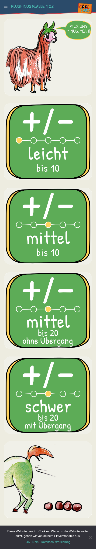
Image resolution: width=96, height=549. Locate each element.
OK (28, 542)
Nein (35, 542)
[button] (5, 6)
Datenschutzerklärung (55, 542)
